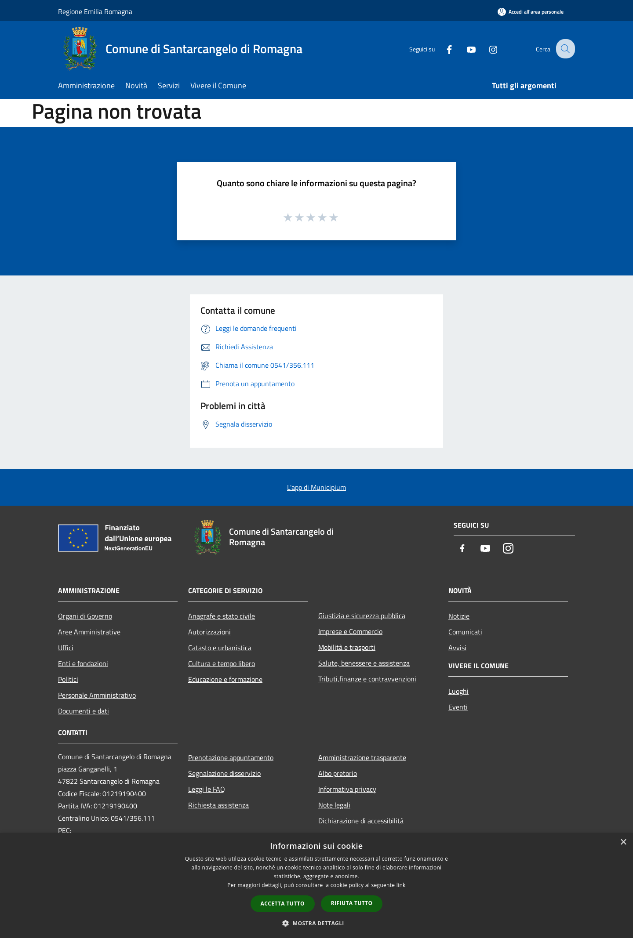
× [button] (623, 842)
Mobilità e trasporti (346, 647)
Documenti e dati (83, 711)
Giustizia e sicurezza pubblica (361, 615)
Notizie (458, 616)
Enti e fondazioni (83, 663)
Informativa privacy (347, 789)
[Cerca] (564, 48)
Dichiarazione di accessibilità (361, 820)
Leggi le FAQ (206, 789)
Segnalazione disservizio (224, 773)
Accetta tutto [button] (283, 903)
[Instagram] (486, 48)
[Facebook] (442, 48)
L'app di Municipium (316, 487)
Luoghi (458, 691)
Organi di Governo (85, 616)
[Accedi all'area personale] (530, 11)
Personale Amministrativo (97, 695)
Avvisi (457, 647)
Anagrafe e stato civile (221, 616)
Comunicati (465, 632)
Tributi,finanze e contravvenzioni (367, 679)
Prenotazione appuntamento (230, 757)
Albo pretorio (337, 773)
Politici (68, 679)
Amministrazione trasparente (362, 757)
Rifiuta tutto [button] (352, 903)
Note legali (334, 805)
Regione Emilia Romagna (95, 11)
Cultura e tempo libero (221, 663)
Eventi (458, 707)
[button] (316, 923)
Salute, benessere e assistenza (364, 663)
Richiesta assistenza (218, 805)
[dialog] (316, 885)
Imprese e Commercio (350, 631)
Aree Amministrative (89, 632)
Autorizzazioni (209, 632)
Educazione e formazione (225, 679)
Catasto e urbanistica (219, 647)
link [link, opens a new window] (401, 885)
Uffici (65, 647)
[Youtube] (464, 48)
